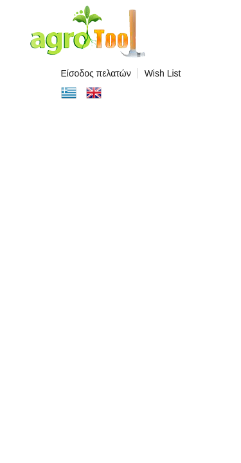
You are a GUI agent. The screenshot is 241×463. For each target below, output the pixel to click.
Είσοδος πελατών (96, 73)
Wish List (163, 73)
